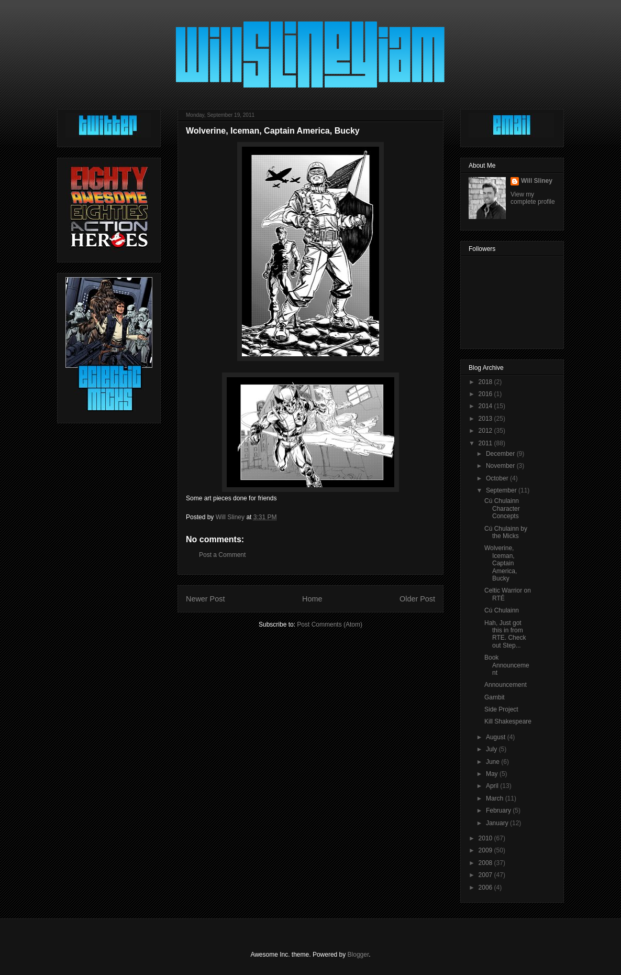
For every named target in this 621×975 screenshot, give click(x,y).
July (492, 749)
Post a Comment (222, 554)
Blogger (358, 954)
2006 (486, 887)
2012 (486, 430)
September (502, 490)
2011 (486, 443)
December (501, 453)
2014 (486, 406)
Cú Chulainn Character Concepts (502, 508)
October (498, 478)
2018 (486, 382)
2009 (486, 850)
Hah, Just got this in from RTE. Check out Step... (505, 634)
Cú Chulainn (501, 610)
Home (312, 599)
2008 (486, 863)
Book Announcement (506, 665)
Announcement (505, 684)
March (495, 798)
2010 (486, 838)
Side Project (501, 709)
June (493, 761)
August (496, 737)
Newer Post (205, 599)
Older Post (417, 599)
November (501, 465)
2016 (486, 394)
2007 (486, 875)
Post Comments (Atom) (329, 624)
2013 (486, 418)
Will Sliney (536, 180)
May (493, 773)
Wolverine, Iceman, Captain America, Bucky (500, 563)
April (493, 786)
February (499, 810)
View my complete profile (533, 198)
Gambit (494, 697)
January (498, 823)
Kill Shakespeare (507, 721)
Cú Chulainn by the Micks (505, 532)
